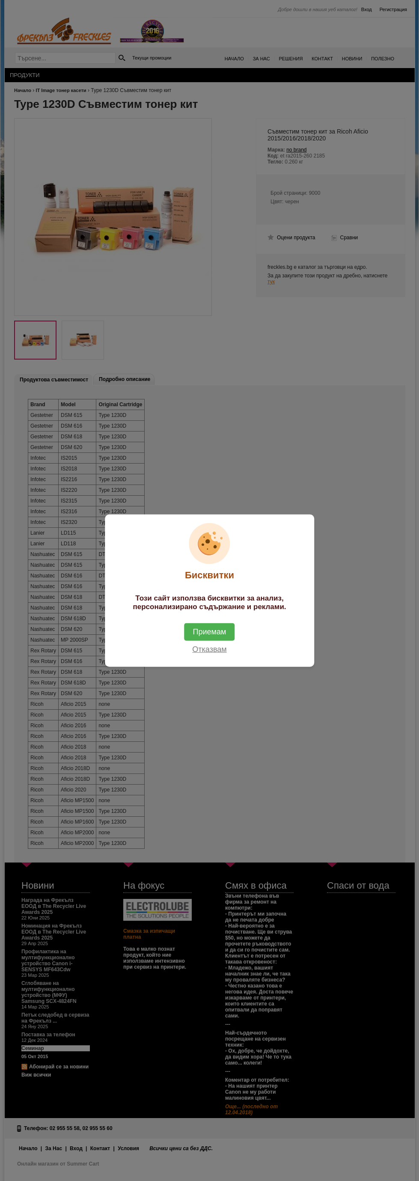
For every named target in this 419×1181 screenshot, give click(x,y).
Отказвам (209, 649)
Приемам (209, 632)
